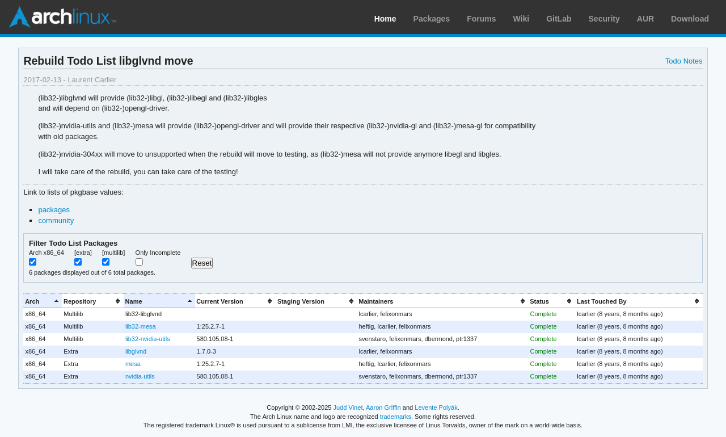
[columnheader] (42, 301)
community (56, 220)
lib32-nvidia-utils (147, 338)
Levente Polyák (436, 407)
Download (690, 18)
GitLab (558, 18)
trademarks (395, 416)
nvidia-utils (140, 376)
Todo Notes (684, 61)
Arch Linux (62, 17)
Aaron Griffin (383, 407)
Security (604, 18)
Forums (481, 18)
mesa (133, 363)
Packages (431, 18)
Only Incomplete (158, 252)
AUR (645, 18)
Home (385, 18)
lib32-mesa (140, 326)
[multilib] (113, 252)
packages (54, 209)
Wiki (521, 18)
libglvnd (135, 351)
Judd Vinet (348, 407)
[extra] (83, 252)
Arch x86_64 (46, 252)
